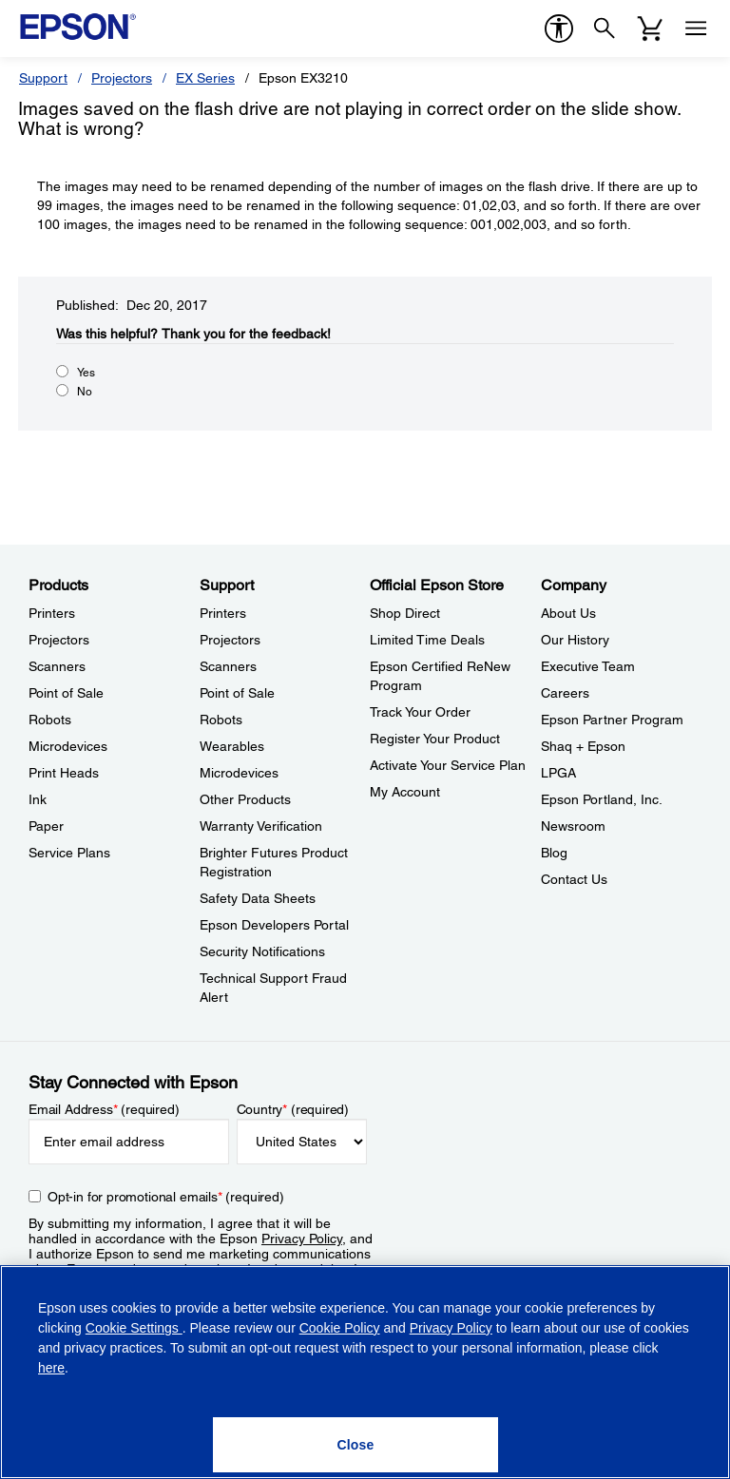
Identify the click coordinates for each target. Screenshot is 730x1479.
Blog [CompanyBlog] (554, 852)
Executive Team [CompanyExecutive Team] (588, 666)
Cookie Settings (134, 1327)
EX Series (205, 78)
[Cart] (650, 28)
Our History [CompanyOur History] (575, 639)
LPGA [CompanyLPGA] (558, 772)
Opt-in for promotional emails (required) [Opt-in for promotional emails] (166, 1196)
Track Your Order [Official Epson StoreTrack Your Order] (420, 712)
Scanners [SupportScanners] (228, 666)
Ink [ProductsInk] (38, 799)
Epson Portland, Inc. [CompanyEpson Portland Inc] (602, 799)
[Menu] (696, 28)
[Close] (355, 1444)
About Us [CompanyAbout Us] (568, 613)
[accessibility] (559, 28)
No (84, 391)
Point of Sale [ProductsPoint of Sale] (66, 693)
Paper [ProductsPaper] (46, 826)
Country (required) (293, 1109)
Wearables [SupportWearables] (232, 746)
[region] (365, 1372)
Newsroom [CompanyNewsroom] (573, 826)
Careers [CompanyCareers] (565, 693)
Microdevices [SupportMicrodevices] (239, 772)
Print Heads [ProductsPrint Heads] (64, 772)
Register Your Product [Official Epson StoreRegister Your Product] (435, 738)
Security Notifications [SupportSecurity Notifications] (262, 951)
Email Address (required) (104, 1109)
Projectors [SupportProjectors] (230, 639)
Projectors (121, 78)
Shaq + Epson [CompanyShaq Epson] (583, 746)
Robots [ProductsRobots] (50, 719)
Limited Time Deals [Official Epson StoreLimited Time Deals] (427, 639)
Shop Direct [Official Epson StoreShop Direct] (405, 613)
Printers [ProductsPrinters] (52, 613)
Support (43, 78)
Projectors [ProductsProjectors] (59, 639)
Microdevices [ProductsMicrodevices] (68, 746)
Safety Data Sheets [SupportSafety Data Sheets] (258, 898)
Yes (86, 372)
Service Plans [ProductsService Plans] (69, 852)
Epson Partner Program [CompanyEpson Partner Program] (612, 719)
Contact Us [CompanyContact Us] (574, 879)
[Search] (604, 28)
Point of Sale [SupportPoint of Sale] (237, 693)
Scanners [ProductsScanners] (57, 666)
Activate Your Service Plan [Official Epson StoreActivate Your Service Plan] (448, 765)
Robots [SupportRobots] (221, 719)
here (51, 1367)
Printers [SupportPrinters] (223, 613)
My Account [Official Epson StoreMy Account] (405, 791)
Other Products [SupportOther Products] (245, 799)
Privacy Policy (301, 1238)
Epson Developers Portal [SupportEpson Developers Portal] (274, 924)
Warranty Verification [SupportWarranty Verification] (261, 826)
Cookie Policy (339, 1327)
